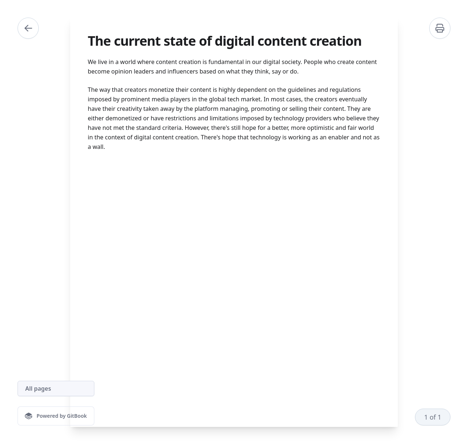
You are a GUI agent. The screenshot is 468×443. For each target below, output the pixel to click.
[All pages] (56, 388)
